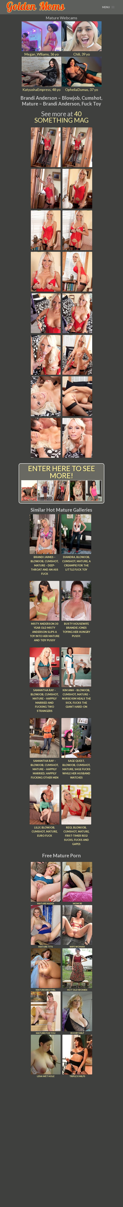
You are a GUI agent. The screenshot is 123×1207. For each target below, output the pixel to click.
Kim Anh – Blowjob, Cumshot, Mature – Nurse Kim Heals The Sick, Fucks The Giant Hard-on (76, 698)
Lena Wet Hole (46, 1055)
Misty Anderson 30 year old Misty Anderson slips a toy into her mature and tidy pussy (44, 632)
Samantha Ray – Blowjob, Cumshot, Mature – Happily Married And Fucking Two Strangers (45, 700)
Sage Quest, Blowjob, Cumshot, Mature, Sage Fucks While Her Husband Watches (76, 769)
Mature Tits (46, 926)
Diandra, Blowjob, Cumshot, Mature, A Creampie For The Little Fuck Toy (76, 563)
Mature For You (46, 1012)
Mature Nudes (46, 883)
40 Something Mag (61, 117)
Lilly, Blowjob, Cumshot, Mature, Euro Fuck (45, 831)
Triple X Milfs (77, 1055)
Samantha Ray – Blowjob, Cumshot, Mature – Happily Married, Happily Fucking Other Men (45, 769)
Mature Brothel (46, 969)
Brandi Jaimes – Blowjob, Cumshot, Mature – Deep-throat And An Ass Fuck (45, 565)
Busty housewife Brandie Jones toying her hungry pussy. (76, 629)
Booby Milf (77, 1012)
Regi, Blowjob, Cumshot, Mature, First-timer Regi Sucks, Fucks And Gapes (76, 835)
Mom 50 (77, 883)
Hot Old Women (77, 969)
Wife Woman (77, 926)
